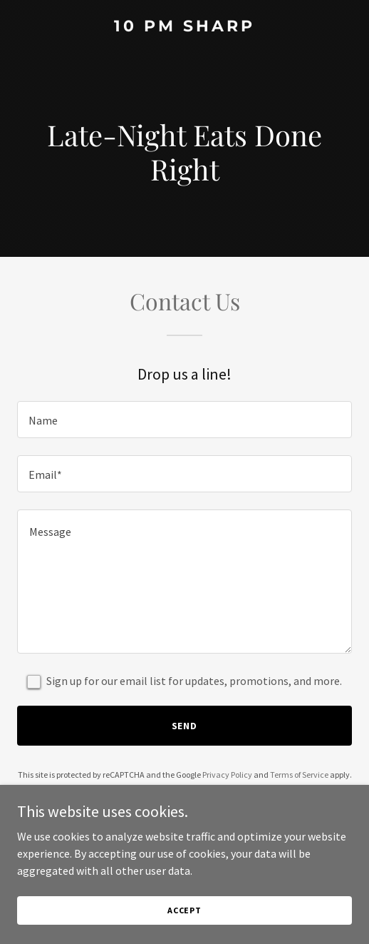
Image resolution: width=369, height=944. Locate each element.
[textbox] (184, 419)
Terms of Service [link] (299, 774)
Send (185, 725)
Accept (184, 910)
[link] (184, 27)
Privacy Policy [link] (227, 774)
